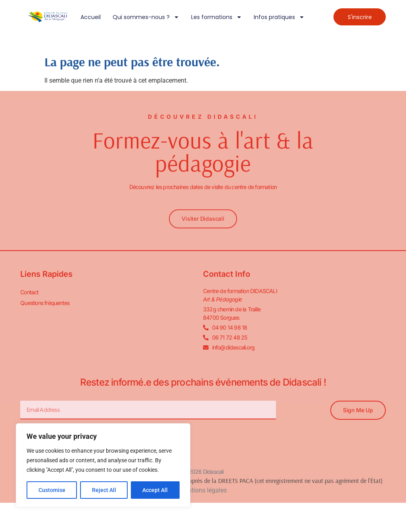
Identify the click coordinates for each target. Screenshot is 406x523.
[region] (103, 465)
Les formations (216, 17)
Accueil (90, 17)
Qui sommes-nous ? (146, 17)
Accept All (155, 490)
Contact (29, 292)
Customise (51, 490)
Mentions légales (203, 490)
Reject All (104, 490)
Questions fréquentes (44, 302)
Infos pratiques (279, 17)
